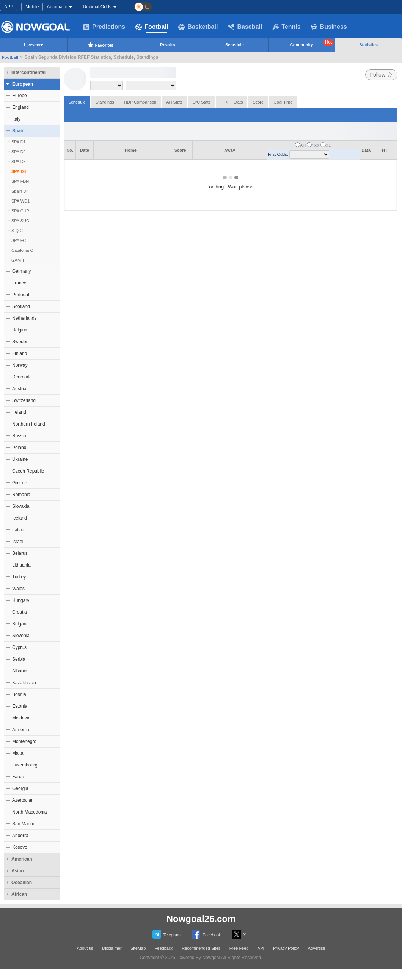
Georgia (20, 788)
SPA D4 (18, 171)
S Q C (17, 230)
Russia (19, 435)
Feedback (164, 948)
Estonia (19, 706)
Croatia (19, 612)
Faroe (18, 776)
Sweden (20, 341)
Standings (105, 102)
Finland (19, 353)
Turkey (19, 577)
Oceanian (21, 882)
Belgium (20, 330)
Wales (18, 588)
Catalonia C (22, 250)
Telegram (166, 934)
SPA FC (18, 240)
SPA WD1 (20, 201)
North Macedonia (29, 812)
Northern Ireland (28, 424)
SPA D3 (18, 161)
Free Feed (239, 948)
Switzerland (24, 400)
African (19, 894)
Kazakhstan (24, 682)
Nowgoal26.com (201, 919)
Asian (17, 870)
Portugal (20, 294)
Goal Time (282, 102)
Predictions (104, 27)
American (21, 859)
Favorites (101, 45)
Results (167, 44)
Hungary (20, 600)
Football (151, 27)
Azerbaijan (23, 800)
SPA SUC (20, 220)
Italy (16, 119)
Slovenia (21, 635)
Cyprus (19, 647)
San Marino (23, 823)
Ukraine (20, 459)
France (19, 283)
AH (303, 145)
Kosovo (19, 847)
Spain (18, 130)
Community (312, 43)
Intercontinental (28, 72)
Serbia (18, 659)
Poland (19, 447)
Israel (17, 541)
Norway (20, 365)
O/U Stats (202, 102)
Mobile (32, 6)
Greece (19, 482)
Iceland (19, 518)
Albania (19, 671)
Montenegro (24, 741)
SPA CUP (20, 211)
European (22, 84)
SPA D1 (18, 142)
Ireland (19, 412)
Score (258, 102)
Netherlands (24, 318)
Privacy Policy (286, 948)
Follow (381, 75)
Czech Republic (28, 471)
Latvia (18, 529)
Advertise (316, 948)
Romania (21, 494)
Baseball (245, 27)
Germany (21, 271)
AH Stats (174, 102)
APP (8, 6)
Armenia (20, 729)
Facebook (206, 934)
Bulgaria (20, 624)
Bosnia (19, 694)
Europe (19, 95)
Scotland (21, 306)
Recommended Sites (201, 948)
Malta (17, 753)
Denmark (21, 377)
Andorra (20, 835)
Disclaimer (111, 948)
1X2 (315, 145)
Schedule (234, 44)
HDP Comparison (140, 102)
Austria (19, 388)
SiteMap (138, 948)
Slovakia (20, 506)
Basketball (198, 27)
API (261, 948)
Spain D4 (19, 191)
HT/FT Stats (231, 102)
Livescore (33, 44)
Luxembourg (25, 765)
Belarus (20, 553)
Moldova (20, 718)
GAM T (18, 260)
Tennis (286, 27)
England (20, 107)
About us (85, 948)
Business (329, 27)
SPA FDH (20, 181)
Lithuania (21, 565)
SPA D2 (18, 151)
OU (328, 145)
